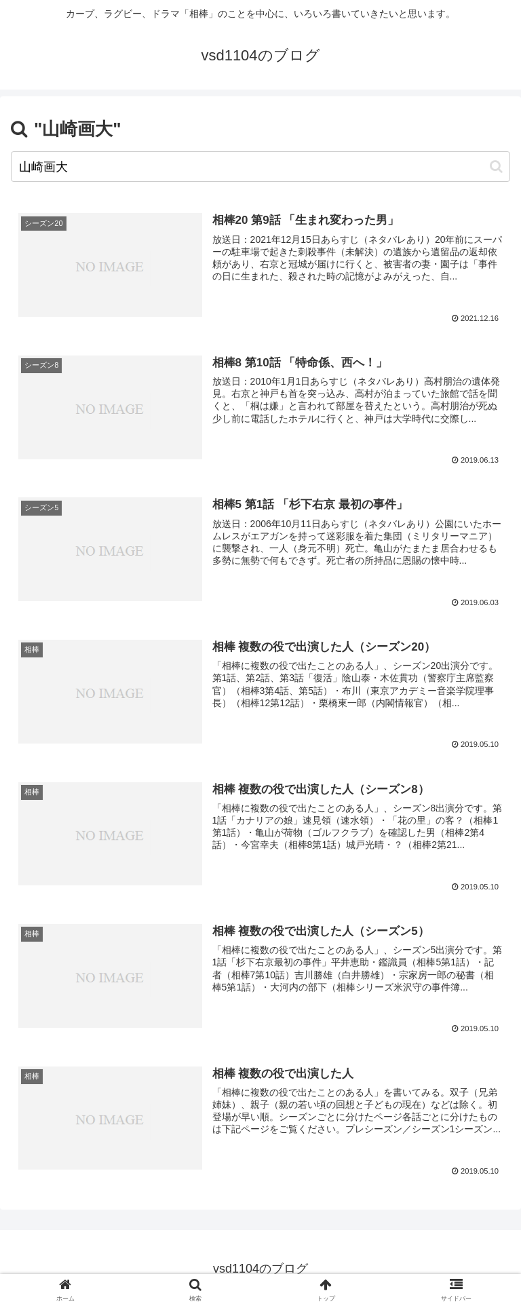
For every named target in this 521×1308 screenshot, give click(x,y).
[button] (496, 166)
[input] (260, 166)
